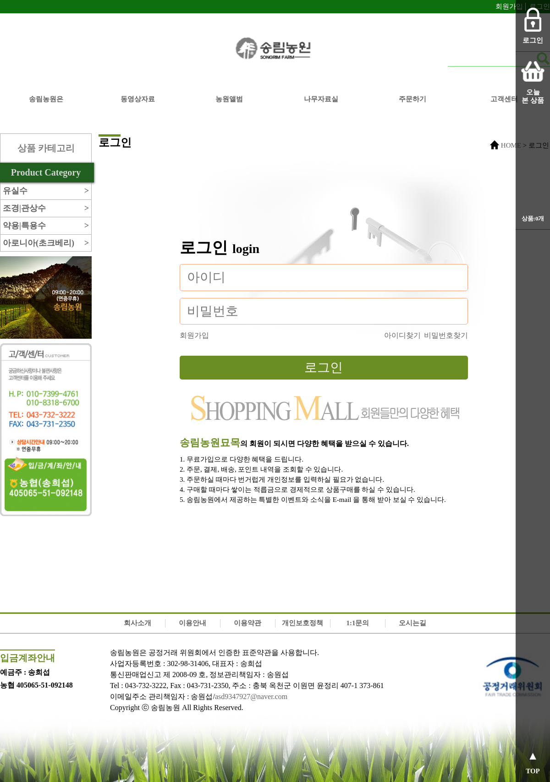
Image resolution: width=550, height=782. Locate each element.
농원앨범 (229, 99)
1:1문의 (357, 623)
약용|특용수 (46, 226)
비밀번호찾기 (446, 335)
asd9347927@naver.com (251, 696)
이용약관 (247, 623)
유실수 (46, 191)
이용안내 (192, 623)
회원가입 (509, 6)
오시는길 (412, 623)
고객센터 (504, 99)
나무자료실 (321, 99)
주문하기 (412, 99)
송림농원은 (46, 99)
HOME (511, 145)
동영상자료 (138, 99)
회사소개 (137, 623)
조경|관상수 (46, 208)
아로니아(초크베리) (46, 243)
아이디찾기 (402, 335)
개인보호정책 (302, 623)
